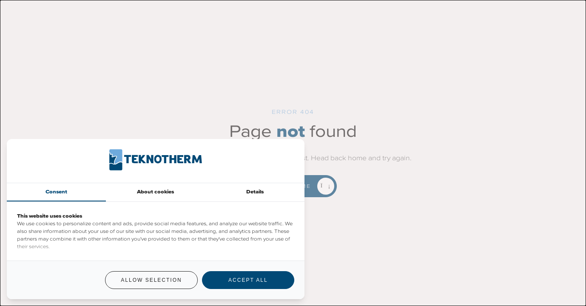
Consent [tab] (56, 192)
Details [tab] (255, 192)
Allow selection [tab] (151, 280)
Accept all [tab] (247, 280)
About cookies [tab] (155, 192)
